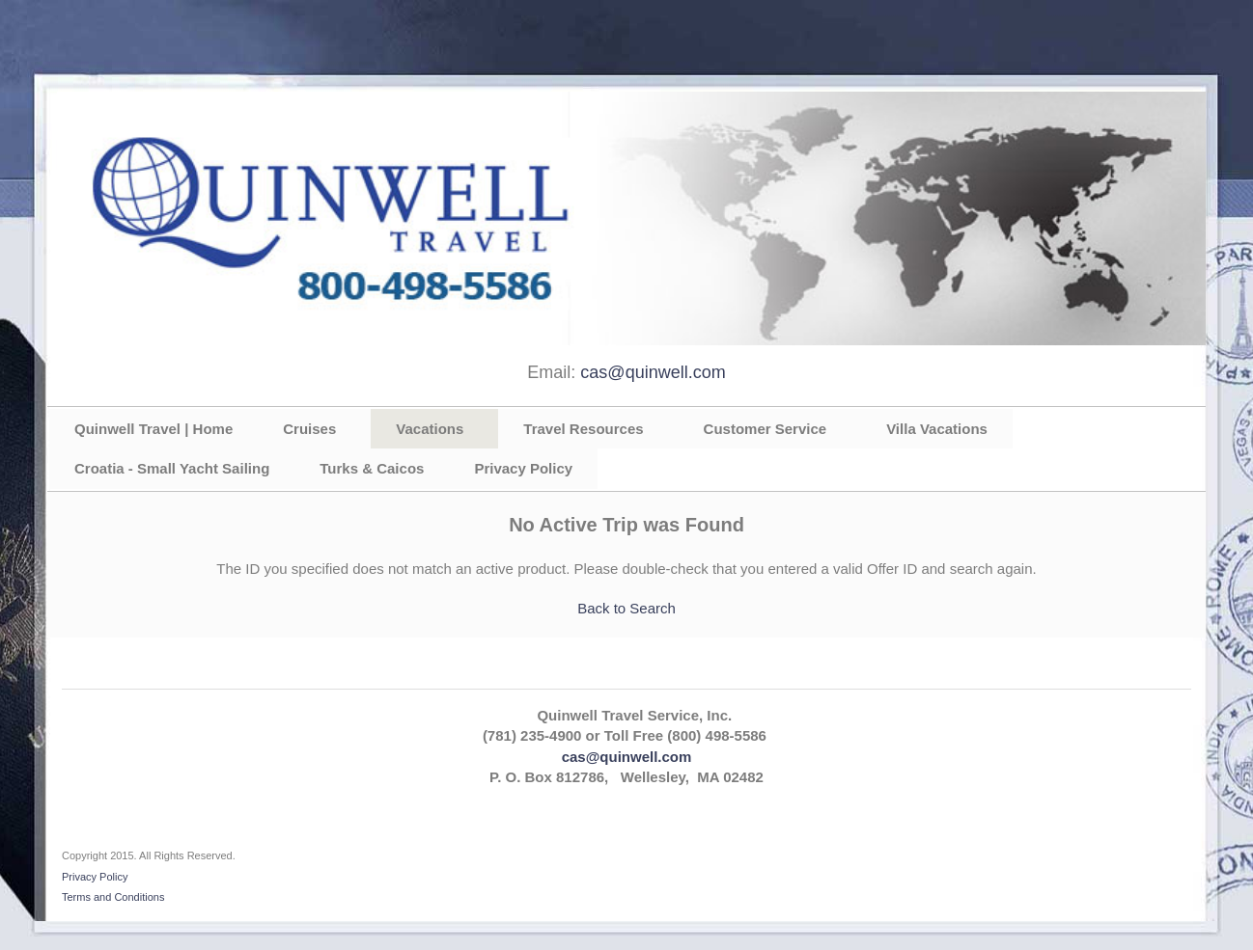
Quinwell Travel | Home (153, 429)
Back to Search (626, 608)
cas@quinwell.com (652, 372)
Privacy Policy (523, 468)
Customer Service (765, 429)
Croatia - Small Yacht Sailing (171, 468)
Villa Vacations (937, 429)
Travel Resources (583, 429)
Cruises (309, 429)
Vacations (429, 429)
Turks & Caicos (372, 468)
